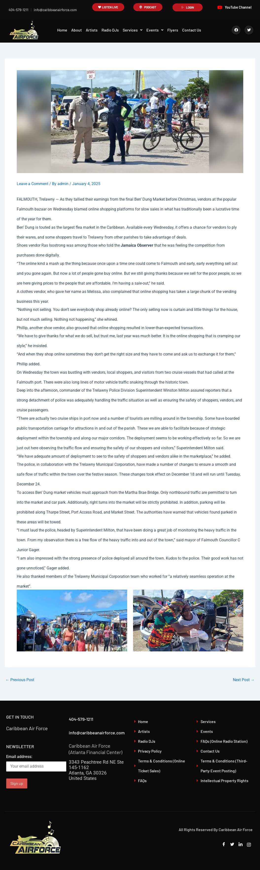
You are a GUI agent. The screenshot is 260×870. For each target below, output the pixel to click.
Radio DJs (110, 30)
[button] (132, 30)
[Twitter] (232, 844)
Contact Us (191, 30)
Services (132, 30)
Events (154, 30)
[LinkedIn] (240, 844)
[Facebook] (223, 844)
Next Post (244, 680)
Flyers (172, 30)
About (76, 30)
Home (62, 30)
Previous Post (19, 680)
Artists (92, 30)
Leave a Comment (32, 183)
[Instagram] (248, 844)
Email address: (36, 763)
